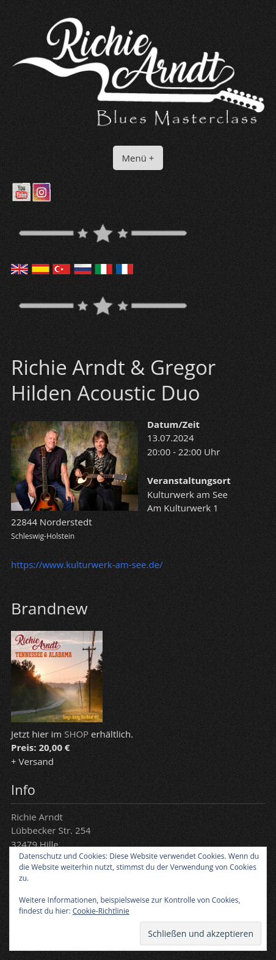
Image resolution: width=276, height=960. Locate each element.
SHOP (76, 734)
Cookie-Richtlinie (101, 911)
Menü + (138, 158)
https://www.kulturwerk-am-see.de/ (86, 564)
